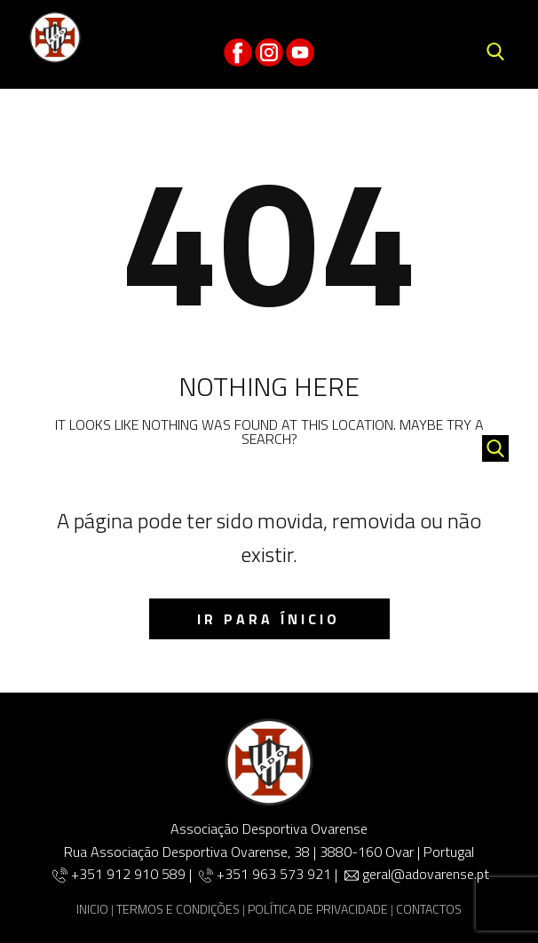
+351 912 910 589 (130, 873)
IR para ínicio (268, 619)
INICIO (92, 908)
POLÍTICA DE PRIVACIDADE (318, 908)
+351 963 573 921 (274, 873)
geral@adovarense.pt (425, 873)
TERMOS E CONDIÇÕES (178, 908)
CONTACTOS (429, 908)
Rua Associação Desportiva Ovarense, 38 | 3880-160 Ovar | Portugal (269, 851)
